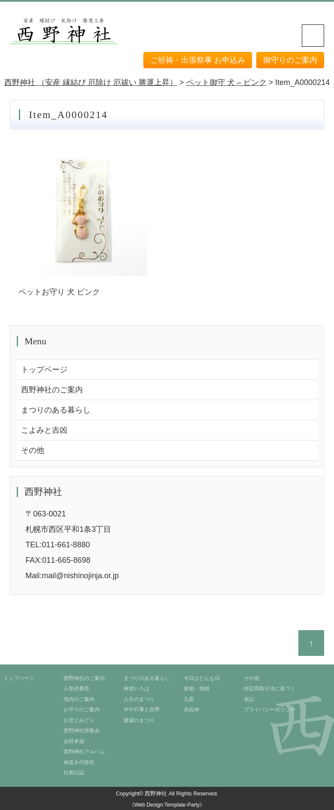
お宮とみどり (79, 720)
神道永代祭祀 (79, 762)
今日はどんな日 (202, 678)
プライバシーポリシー (269, 710)
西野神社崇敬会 (82, 731)
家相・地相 (197, 689)
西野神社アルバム (84, 752)
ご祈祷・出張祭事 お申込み (197, 60)
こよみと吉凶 (44, 430)
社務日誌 (74, 773)
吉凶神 (191, 710)
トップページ (44, 369)
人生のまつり (139, 699)
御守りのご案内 (290, 60)
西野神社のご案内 (52, 389)
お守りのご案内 (82, 710)
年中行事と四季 (142, 710)
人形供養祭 (76, 689)
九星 (189, 699)
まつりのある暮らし (56, 410)
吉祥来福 (74, 741)
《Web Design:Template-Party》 (167, 805)
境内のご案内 (79, 699)
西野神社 (156, 793)
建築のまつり (139, 720)
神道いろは (136, 689)
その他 (32, 450)
